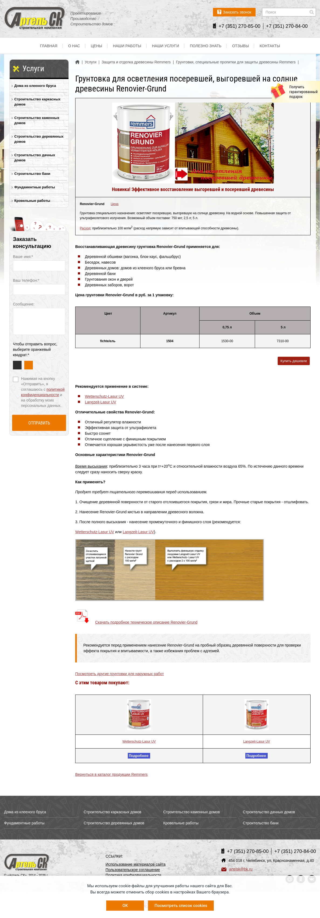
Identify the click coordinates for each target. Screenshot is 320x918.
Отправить (39, 423)
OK (125, 905)
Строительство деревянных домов (39, 139)
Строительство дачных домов (34, 157)
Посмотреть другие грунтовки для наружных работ (119, 674)
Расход (85, 228)
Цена (115, 204)
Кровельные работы (32, 201)
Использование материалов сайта (136, 864)
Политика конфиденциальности (133, 875)
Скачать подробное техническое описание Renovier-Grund (146, 622)
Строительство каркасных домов (37, 101)
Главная (48, 46)
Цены (96, 46)
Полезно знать (205, 46)
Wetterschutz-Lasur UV (104, 396)
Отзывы (240, 46)
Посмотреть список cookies (180, 905)
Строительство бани (32, 174)
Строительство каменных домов (36, 120)
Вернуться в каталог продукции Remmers (111, 774)
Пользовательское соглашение (133, 870)
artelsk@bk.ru (237, 869)
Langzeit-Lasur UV (100, 402)
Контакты (270, 46)
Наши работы (127, 46)
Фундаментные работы (34, 187)
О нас (74, 46)
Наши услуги (165, 46)
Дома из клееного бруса (35, 86)
